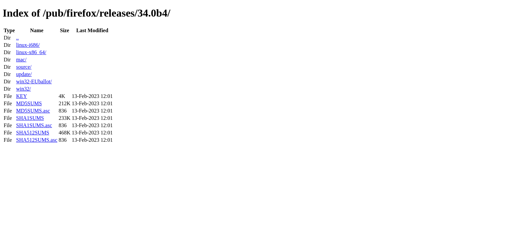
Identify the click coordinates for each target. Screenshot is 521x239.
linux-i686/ (28, 45)
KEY (21, 96)
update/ (24, 74)
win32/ (23, 89)
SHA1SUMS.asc (34, 125)
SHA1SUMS (30, 118)
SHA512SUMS (32, 132)
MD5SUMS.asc (33, 111)
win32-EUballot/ (34, 81)
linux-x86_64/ (31, 52)
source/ (23, 67)
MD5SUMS (29, 103)
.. (17, 37)
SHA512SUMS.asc (36, 140)
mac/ (21, 59)
